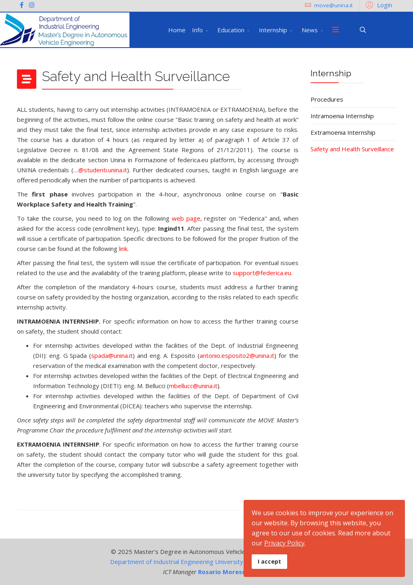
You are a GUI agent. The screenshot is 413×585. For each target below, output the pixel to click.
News (310, 30)
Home (177, 30)
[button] (377, 4)
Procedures (327, 99)
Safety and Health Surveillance (352, 149)
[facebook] (21, 5)
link (123, 248)
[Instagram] (31, 5)
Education (230, 30)
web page (186, 218)
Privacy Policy (284, 543)
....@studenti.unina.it (100, 170)
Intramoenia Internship (342, 116)
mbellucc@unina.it (193, 386)
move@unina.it (333, 5)
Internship (273, 30)
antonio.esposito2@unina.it (237, 355)
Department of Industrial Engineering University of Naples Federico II (206, 562)
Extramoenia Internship (343, 132)
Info (197, 30)
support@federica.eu (262, 273)
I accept (269, 561)
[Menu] (335, 30)
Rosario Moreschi (224, 572)
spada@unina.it (112, 355)
